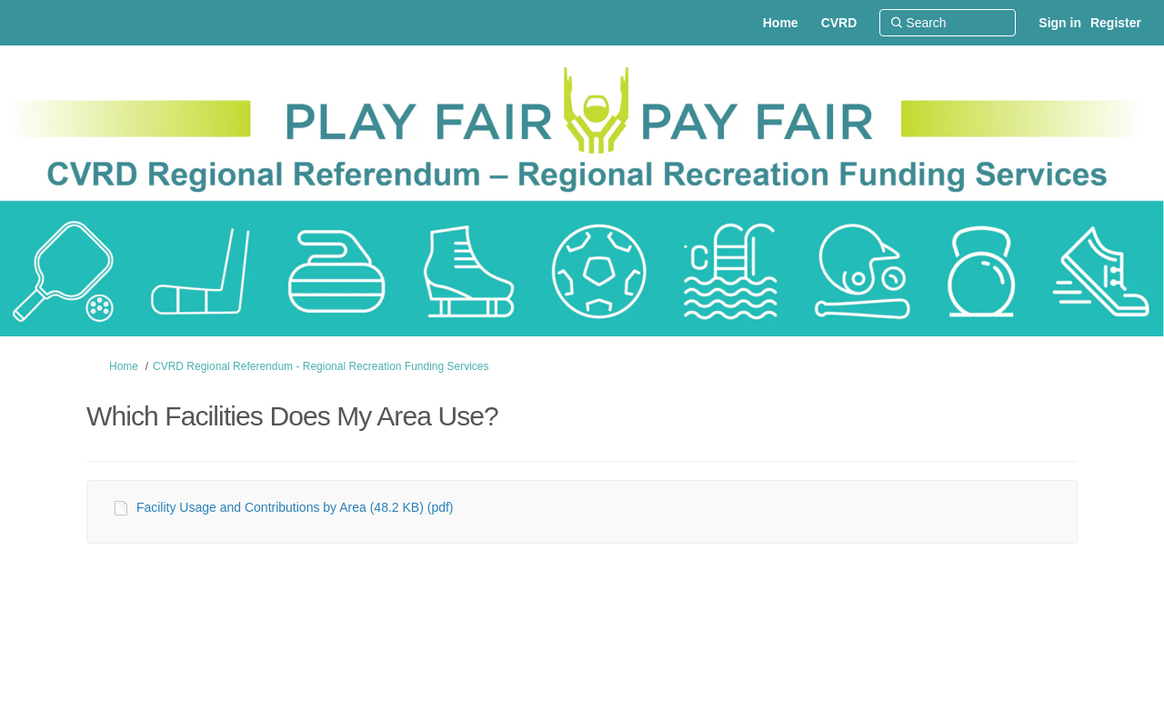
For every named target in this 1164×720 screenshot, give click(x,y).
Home (123, 366)
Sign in (1060, 22)
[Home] (780, 23)
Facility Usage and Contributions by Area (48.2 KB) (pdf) (295, 507)
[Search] (947, 22)
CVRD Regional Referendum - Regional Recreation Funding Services (321, 366)
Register (1115, 22)
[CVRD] (839, 23)
